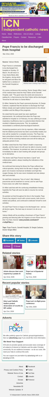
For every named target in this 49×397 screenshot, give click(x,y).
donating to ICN (8, 358)
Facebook (9, 240)
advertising (13, 338)
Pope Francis (11, 227)
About (4, 40)
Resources (32, 37)
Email (17, 246)
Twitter (21, 240)
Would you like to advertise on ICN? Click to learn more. (24, 16)
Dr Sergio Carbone (36, 227)
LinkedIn (33, 240)
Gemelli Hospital (23, 227)
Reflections (18, 34)
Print (7, 246)
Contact (23, 37)
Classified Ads (7, 37)
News (10, 34)
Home (4, 34)
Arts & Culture (28, 34)
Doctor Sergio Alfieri (9, 230)
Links (39, 37)
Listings (38, 34)
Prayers (16, 37)
